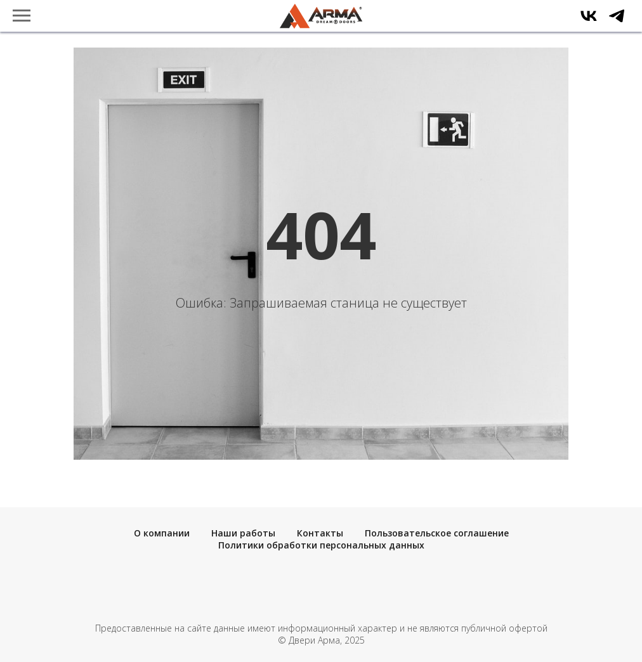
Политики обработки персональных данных (321, 545)
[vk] (588, 21)
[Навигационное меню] (21, 16)
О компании (162, 533)
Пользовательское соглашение (437, 533)
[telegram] (616, 21)
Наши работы (243, 533)
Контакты (320, 533)
